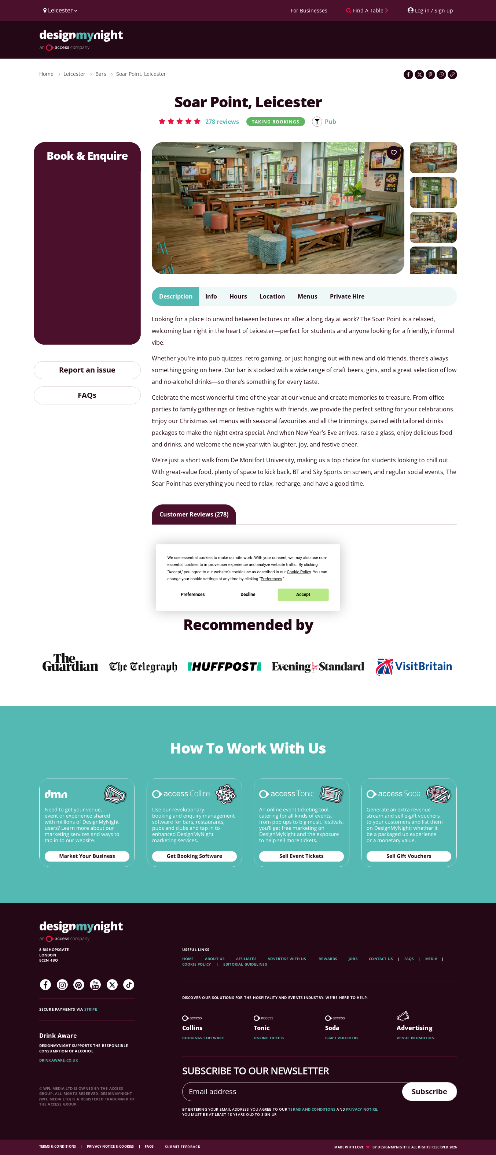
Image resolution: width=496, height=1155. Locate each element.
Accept (303, 594)
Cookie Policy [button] (299, 571)
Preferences (193, 594)
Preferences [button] (271, 578)
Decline (247, 594)
